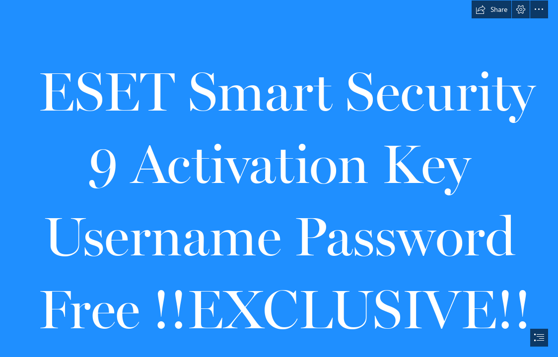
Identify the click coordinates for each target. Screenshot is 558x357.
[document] (279, 178)
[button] (491, 9)
